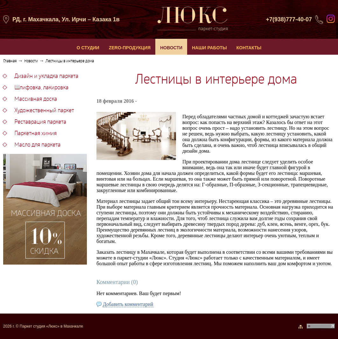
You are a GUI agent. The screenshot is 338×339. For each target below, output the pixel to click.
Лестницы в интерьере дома (70, 61)
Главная (10, 61)
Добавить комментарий (128, 304)
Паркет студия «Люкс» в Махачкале (51, 326)
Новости (31, 61)
